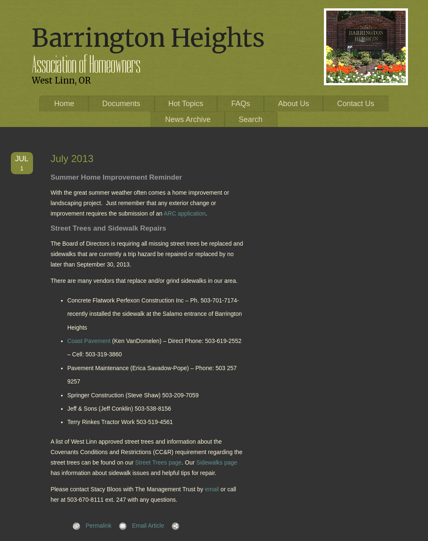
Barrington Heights (148, 37)
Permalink (89, 525)
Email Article (139, 525)
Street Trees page (158, 462)
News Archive (188, 119)
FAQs (240, 103)
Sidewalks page (216, 462)
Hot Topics (186, 103)
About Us (293, 103)
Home (64, 103)
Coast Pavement (89, 341)
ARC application (185, 213)
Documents (121, 103)
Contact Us (355, 103)
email (212, 489)
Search (250, 119)
